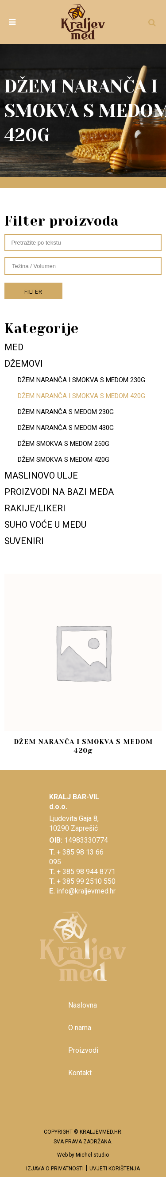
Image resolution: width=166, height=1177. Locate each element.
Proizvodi (83, 1050)
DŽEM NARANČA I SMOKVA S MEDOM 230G (81, 380)
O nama (79, 1028)
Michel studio (92, 1155)
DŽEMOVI (23, 363)
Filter (33, 292)
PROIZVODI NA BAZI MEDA (59, 492)
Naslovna (82, 1005)
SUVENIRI (24, 541)
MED (13, 347)
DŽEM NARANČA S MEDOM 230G (66, 412)
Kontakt (80, 1073)
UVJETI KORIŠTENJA (114, 1168)
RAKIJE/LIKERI (35, 508)
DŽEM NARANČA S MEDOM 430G (66, 428)
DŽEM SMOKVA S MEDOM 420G (63, 460)
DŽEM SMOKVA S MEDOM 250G (63, 444)
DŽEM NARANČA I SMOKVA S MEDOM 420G (81, 396)
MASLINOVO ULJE (41, 475)
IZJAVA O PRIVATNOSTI (55, 1168)
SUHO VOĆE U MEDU (45, 524)
